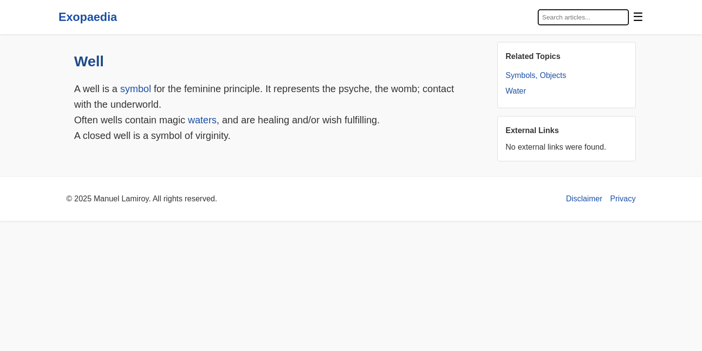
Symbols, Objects (536, 75)
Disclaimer (584, 199)
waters (202, 120)
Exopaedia (87, 16)
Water (516, 91)
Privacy (623, 199)
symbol (135, 88)
